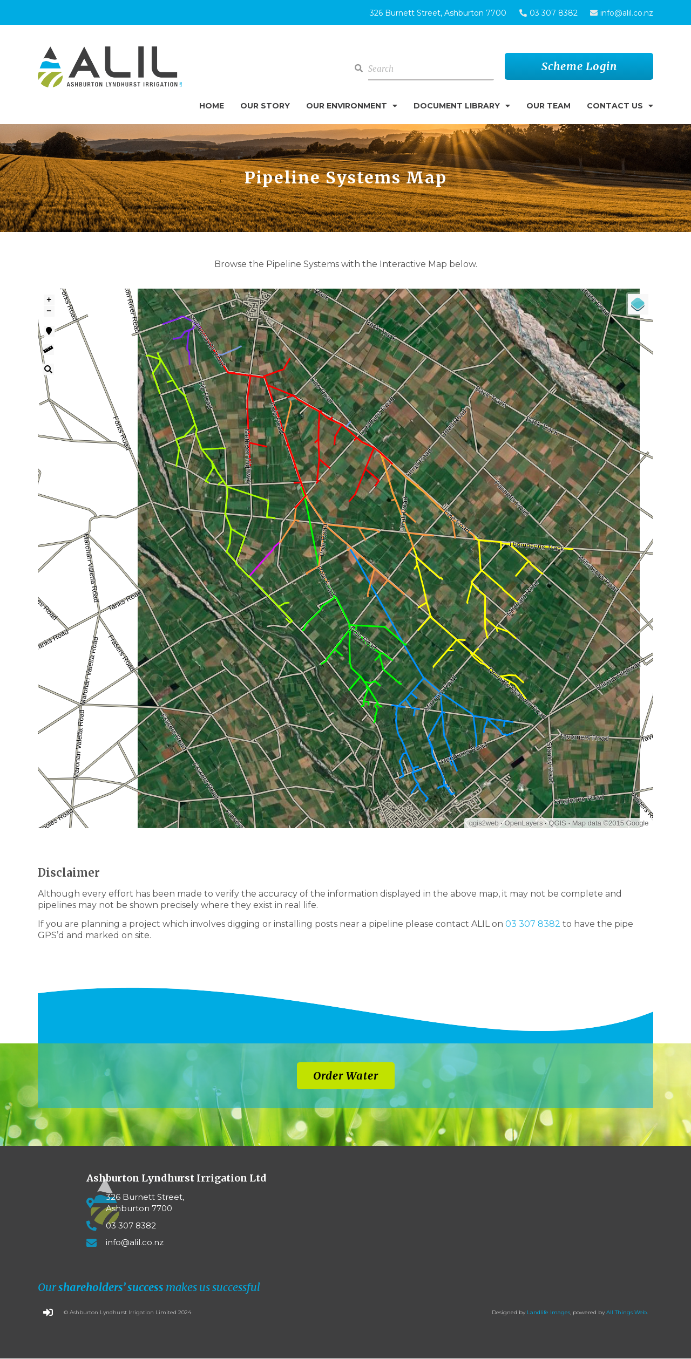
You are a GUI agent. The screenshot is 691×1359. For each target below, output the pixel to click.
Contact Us (620, 105)
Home (211, 106)
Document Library (462, 105)
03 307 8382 (532, 924)
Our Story (265, 106)
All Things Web (626, 1312)
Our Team (548, 106)
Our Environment (351, 105)
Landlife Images (548, 1312)
